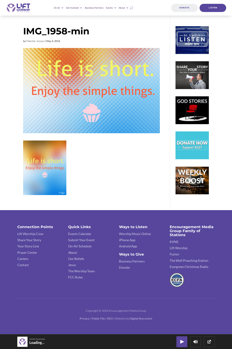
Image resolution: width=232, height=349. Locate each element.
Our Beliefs (76, 259)
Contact (23, 265)
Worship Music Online (135, 234)
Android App (128, 246)
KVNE (174, 242)
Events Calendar (79, 234)
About (122, 8)
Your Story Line (28, 246)
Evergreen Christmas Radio (189, 267)
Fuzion (174, 254)
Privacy (85, 318)
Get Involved (72, 8)
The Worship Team (81, 271)
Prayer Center (27, 252)
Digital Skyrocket (141, 318)
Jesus (72, 265)
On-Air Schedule (79, 246)
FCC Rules (75, 277)
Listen (213, 7)
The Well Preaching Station (189, 260)
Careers (22, 259)
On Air (57, 8)
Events (109, 8)
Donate (184, 7)
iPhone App (127, 240)
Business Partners (94, 8)
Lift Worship (179, 248)
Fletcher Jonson (35, 41)
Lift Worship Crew (30, 234)
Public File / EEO (102, 318)
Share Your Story (29, 240)
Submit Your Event (81, 240)
